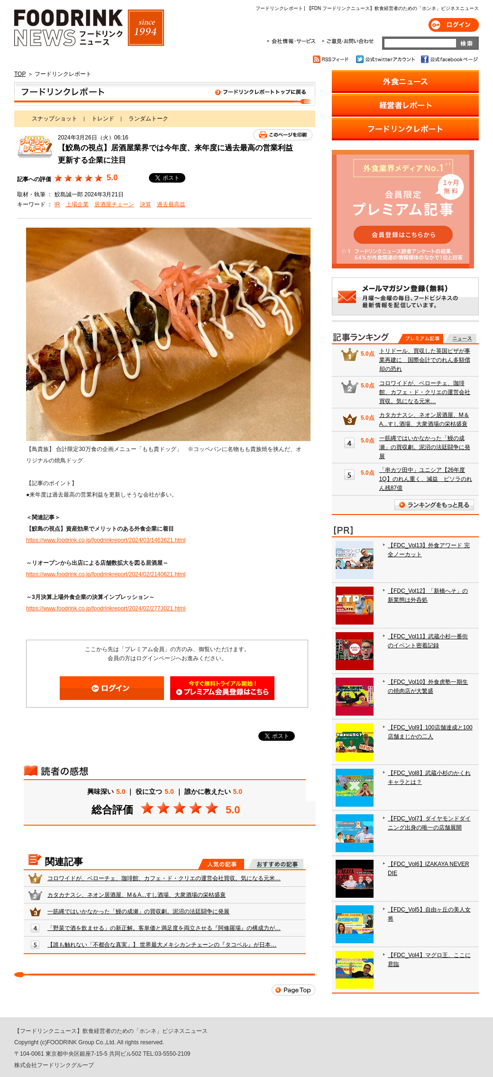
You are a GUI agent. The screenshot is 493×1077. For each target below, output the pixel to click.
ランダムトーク (148, 118)
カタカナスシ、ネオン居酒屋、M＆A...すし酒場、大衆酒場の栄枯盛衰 (136, 895)
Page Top (293, 990)
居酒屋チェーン (114, 204)
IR (57, 204)
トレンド (102, 118)
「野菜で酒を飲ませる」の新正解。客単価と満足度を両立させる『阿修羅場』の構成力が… (164, 928)
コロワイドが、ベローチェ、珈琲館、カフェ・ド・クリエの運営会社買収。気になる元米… (164, 878)
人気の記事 (221, 864)
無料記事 (460, 338)
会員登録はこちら (222, 688)
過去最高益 (171, 204)
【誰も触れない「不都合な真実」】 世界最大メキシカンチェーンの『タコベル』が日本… (161, 944)
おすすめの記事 (275, 864)
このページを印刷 (282, 134)
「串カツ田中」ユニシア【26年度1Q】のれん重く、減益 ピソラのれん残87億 (425, 479)
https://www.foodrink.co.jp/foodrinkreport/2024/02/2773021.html (105, 608)
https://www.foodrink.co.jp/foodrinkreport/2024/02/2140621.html (105, 574)
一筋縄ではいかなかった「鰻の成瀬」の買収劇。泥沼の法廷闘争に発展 (138, 911)
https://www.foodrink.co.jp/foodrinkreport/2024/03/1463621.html (105, 540)
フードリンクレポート (164, 94)
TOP (20, 74)
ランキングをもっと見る (434, 504)
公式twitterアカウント (386, 59)
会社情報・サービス (292, 41)
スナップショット (54, 118)
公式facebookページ (449, 59)
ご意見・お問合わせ (347, 41)
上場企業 (77, 204)
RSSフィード (332, 59)
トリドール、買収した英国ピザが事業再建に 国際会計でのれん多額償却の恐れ (424, 360)
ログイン (454, 25)
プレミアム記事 (420, 338)
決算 (145, 204)
